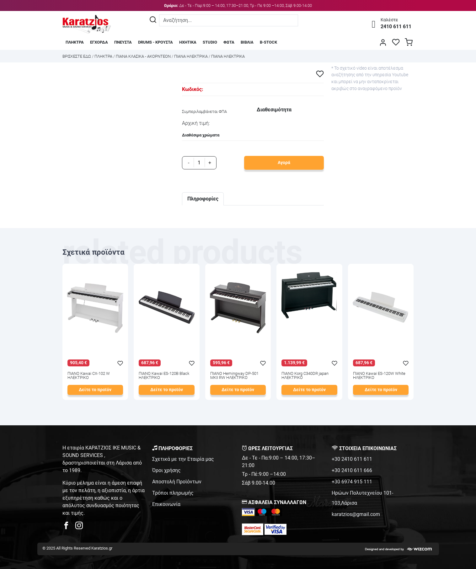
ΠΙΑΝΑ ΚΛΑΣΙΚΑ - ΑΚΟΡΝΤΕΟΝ (143, 56)
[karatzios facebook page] (68, 527)
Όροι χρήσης (166, 470)
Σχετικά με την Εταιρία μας (183, 459)
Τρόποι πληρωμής (173, 493)
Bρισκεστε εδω (77, 56)
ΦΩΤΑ (228, 42)
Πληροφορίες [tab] (202, 199)
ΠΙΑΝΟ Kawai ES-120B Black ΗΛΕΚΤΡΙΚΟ (164, 376)
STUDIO (210, 42)
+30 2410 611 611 (352, 459)
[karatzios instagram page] (79, 527)
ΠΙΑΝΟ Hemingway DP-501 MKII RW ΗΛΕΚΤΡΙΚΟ (234, 376)
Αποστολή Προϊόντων (176, 482)
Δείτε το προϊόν (95, 389)
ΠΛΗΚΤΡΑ (75, 42)
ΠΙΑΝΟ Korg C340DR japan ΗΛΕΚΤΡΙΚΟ (305, 376)
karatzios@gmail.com (356, 514)
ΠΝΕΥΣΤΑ (123, 42)
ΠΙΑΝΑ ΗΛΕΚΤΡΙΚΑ (191, 56)
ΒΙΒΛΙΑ (247, 42)
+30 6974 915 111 (352, 482)
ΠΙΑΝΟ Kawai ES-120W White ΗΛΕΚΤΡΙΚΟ (379, 376)
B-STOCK (268, 42)
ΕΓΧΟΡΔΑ (99, 42)
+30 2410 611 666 (352, 470)
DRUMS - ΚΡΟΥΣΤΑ (155, 42)
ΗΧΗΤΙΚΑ (187, 42)
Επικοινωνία (166, 504)
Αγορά (284, 162)
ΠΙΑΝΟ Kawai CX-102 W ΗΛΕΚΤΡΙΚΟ (88, 376)
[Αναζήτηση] (153, 20)
